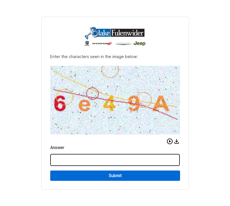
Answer (57, 147)
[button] (169, 141)
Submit (115, 175)
